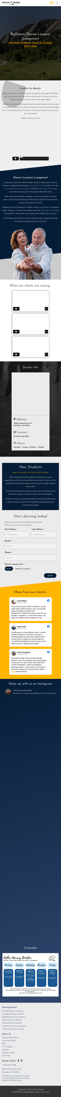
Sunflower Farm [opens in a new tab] (45, 189)
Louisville (25, 1078)
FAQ (4, 1043)
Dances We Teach (10, 1037)
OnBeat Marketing (41, 1092)
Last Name (37, 529)
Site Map (6, 1055)
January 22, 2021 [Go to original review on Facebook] (22, 654)
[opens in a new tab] (30, 976)
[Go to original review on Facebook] (48, 600)
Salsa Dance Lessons (11, 1020)
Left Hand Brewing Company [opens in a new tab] (17, 189)
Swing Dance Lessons (12, 1023)
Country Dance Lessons (13, 1029)
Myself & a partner (22, 569)
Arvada (10, 1076)
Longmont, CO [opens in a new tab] (36, 185)
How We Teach (9, 1040)
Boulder (17, 1076)
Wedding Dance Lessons (13, 1017)
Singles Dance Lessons (12, 1011)
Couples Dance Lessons (13, 1014)
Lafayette (9, 1078)
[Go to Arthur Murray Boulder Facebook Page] (18, 1060)
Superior (5, 1080)
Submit (50, 576)
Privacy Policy (8, 1052)
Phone (8, 552)
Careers (5, 1049)
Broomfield (25, 1076)
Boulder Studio (9, 1061)
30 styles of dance (48, 210)
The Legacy (7, 1046)
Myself (8, 569)
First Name (10, 529)
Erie (3, 1078)
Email (8, 541)
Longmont (17, 1078)
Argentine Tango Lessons (14, 1026)
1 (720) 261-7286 (21, 436)
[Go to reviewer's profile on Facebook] (13, 602)
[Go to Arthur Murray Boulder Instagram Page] (22, 1060)
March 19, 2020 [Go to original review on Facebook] (22, 603)
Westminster (17, 1080)
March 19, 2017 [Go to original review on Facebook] (22, 629)
